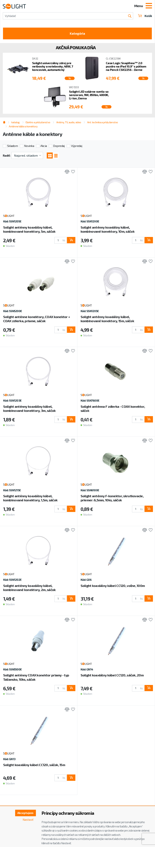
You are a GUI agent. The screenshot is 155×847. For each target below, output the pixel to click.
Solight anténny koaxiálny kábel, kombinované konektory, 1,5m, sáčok (30, 499)
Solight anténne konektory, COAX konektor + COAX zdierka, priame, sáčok (36, 320)
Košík (144, 16)
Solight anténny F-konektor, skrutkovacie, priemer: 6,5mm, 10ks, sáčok (112, 499)
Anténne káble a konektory (23, 126)
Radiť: (6, 156)
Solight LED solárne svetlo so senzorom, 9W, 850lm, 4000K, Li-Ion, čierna (89, 95)
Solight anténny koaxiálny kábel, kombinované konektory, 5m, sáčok (29, 230)
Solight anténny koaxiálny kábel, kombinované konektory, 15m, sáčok (107, 320)
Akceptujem (24, 813)
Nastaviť (27, 820)
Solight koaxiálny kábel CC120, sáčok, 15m (34, 766)
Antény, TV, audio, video (68, 122)
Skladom (12, 146)
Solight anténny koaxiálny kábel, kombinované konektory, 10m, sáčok (107, 230)
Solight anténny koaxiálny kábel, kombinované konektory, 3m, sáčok (29, 409)
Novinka (29, 146)
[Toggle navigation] (148, 6)
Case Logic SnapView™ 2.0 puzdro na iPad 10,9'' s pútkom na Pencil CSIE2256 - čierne (126, 67)
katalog (15, 122)
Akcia (43, 146)
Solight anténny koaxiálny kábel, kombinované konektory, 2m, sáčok (29, 588)
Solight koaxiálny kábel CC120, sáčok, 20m (112, 676)
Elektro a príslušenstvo (38, 122)
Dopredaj (59, 146)
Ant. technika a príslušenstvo (102, 122)
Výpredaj (76, 146)
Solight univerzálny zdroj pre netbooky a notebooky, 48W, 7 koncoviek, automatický (52, 67)
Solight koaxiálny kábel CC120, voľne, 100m (113, 586)
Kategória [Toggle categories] (77, 34)
